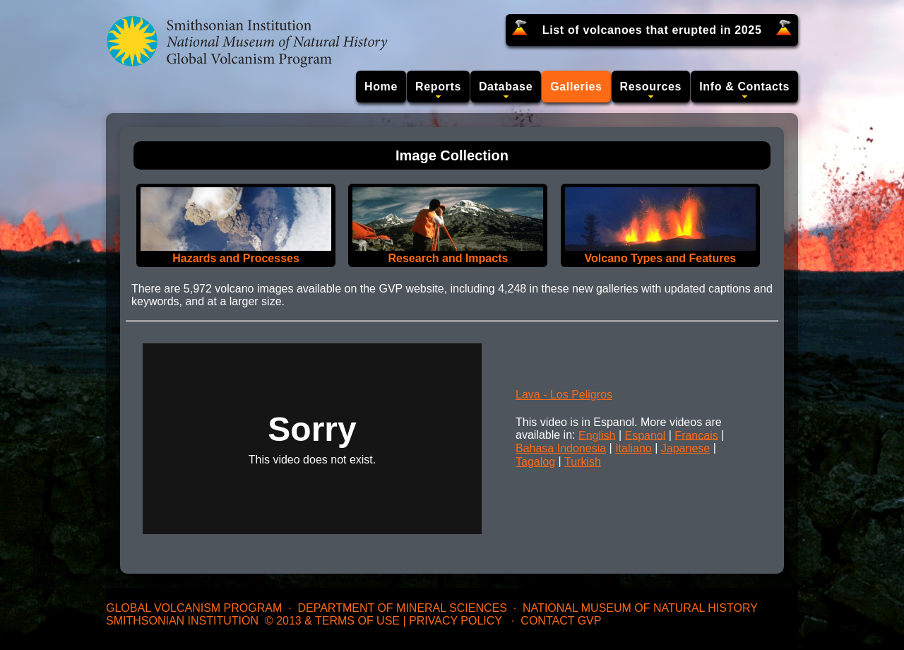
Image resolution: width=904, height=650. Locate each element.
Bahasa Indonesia (561, 448)
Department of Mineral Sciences (401, 608)
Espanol (644, 435)
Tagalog (535, 462)
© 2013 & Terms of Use (332, 621)
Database (506, 87)
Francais (696, 435)
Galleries (576, 87)
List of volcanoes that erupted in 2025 (652, 30)
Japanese (685, 448)
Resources (651, 87)
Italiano (633, 448)
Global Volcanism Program (194, 608)
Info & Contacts (744, 87)
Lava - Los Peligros (564, 395)
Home (381, 87)
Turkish (582, 462)
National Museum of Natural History (640, 608)
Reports (438, 87)
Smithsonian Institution (182, 621)
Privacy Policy (455, 621)
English (596, 435)
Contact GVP (561, 621)
